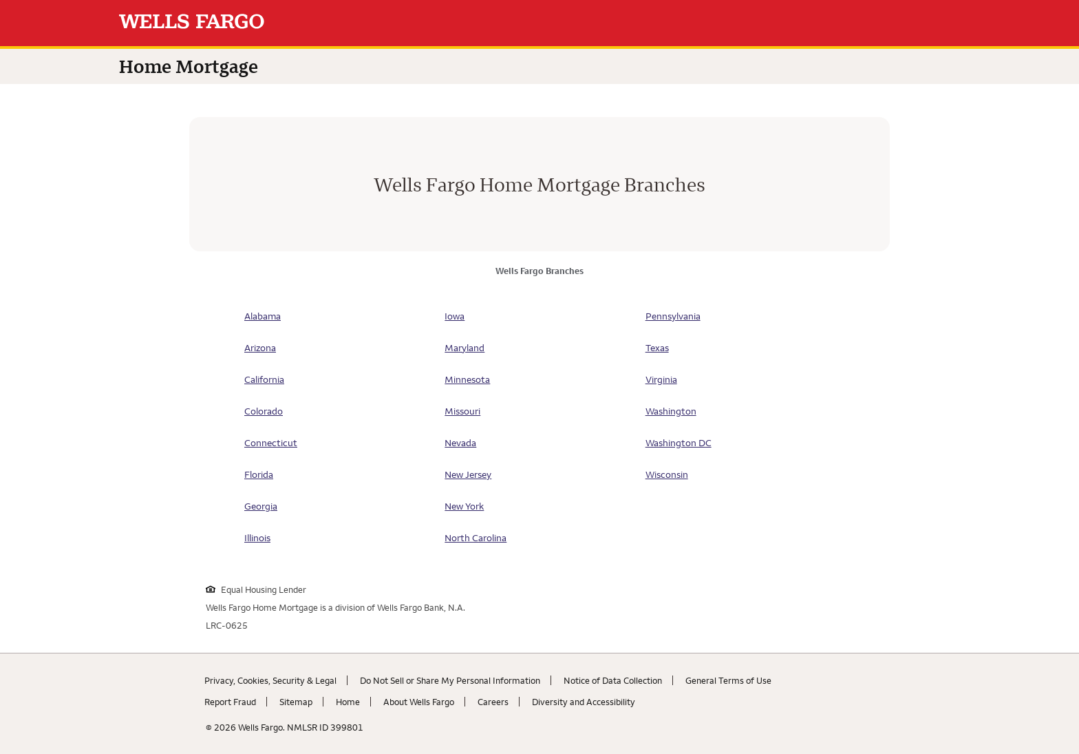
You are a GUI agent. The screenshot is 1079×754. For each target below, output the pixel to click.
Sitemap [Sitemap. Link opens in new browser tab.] (295, 701)
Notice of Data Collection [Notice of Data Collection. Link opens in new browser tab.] (613, 680)
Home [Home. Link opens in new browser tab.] (348, 701)
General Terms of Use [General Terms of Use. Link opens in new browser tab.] (728, 680)
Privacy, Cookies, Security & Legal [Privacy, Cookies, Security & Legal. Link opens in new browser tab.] (270, 680)
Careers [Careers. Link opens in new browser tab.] (493, 701)
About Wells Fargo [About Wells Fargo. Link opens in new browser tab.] (418, 701)
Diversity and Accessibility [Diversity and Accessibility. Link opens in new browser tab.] (583, 701)
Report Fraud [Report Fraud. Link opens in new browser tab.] (230, 701)
